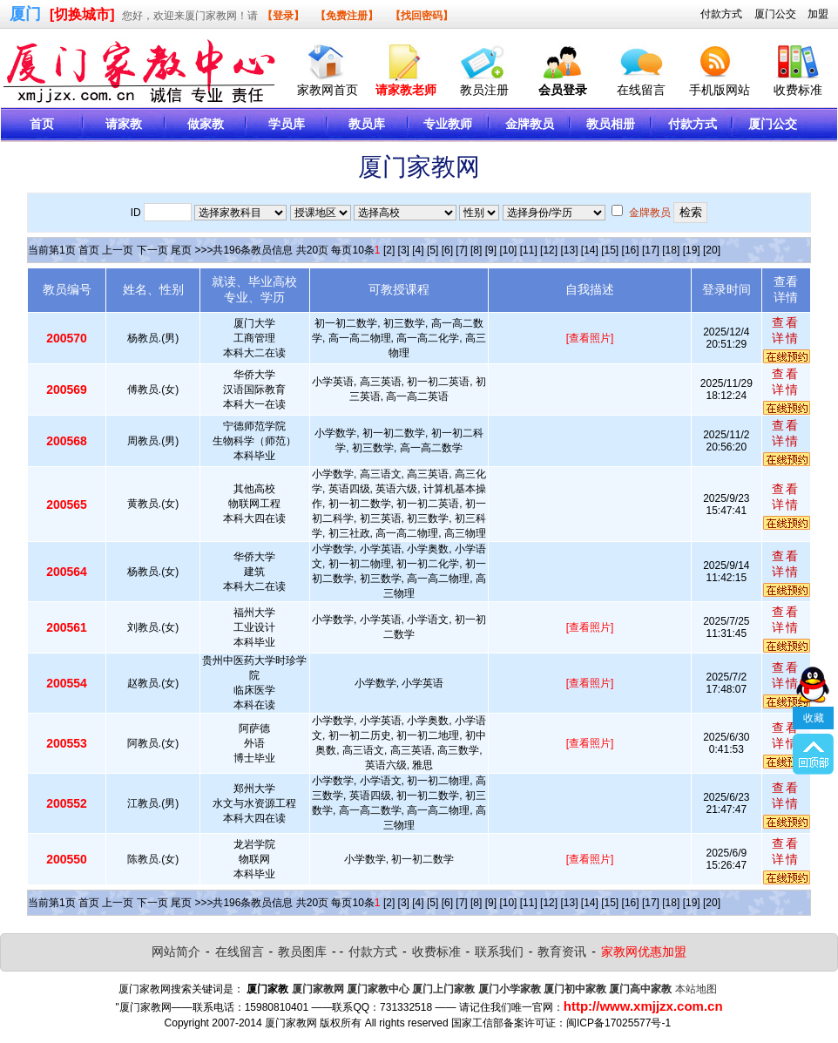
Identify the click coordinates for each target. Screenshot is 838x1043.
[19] (691, 250)
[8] (476, 250)
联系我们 (499, 951)
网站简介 (176, 951)
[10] (508, 250)
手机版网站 (719, 90)
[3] (403, 250)
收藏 (813, 680)
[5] (432, 250)
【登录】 (283, 16)
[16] (630, 250)
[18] (670, 250)
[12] (549, 250)
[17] (650, 250)
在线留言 (641, 90)
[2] (389, 250)
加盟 (818, 14)
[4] (417, 250)
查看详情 (786, 330)
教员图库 (302, 951)
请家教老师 (405, 90)
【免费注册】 (346, 16)
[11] (528, 250)
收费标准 (798, 90)
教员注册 (484, 90)
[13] (569, 250)
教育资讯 (561, 951)
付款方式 (721, 14)
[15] (609, 250)
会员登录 (562, 90)
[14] (589, 250)
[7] (461, 250)
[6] (447, 250)
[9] (491, 250)
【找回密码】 (421, 16)
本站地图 (696, 989)
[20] (711, 250)
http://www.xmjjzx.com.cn (643, 1006)
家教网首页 (327, 90)
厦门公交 (775, 14)
